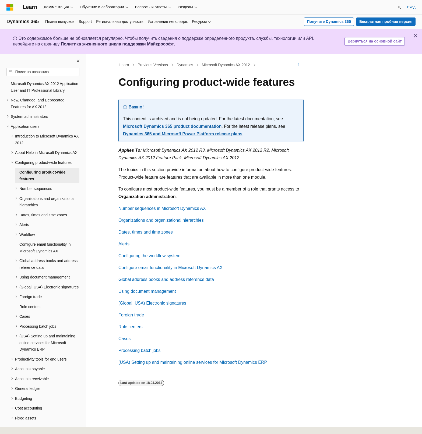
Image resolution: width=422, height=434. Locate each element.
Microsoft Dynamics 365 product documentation (172, 126)
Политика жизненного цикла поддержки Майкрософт (117, 44)
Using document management (147, 291)
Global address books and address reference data (166, 279)
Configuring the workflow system (149, 255)
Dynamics (185, 65)
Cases (124, 338)
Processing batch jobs (139, 350)
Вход (411, 7)
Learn (124, 65)
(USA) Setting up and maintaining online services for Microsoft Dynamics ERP (192, 362)
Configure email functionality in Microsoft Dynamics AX (170, 267)
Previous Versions (153, 65)
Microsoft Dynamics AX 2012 (226, 65)
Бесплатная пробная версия (386, 21)
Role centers (130, 326)
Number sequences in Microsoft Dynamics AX (162, 208)
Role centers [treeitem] (30, 307)
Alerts (123, 244)
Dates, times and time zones (145, 232)
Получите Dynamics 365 (329, 21)
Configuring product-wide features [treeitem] (42, 175)
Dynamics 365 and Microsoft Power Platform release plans (182, 134)
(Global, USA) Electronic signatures (152, 303)
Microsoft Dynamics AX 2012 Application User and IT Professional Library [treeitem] (44, 87)
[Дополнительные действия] (299, 65)
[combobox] (42, 72)
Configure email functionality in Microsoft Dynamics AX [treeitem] (45, 247)
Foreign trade (131, 315)
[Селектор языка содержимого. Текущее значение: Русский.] (19, 425)
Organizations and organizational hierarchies (161, 220)
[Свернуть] (78, 61)
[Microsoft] (9, 7)
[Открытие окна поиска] (399, 7)
